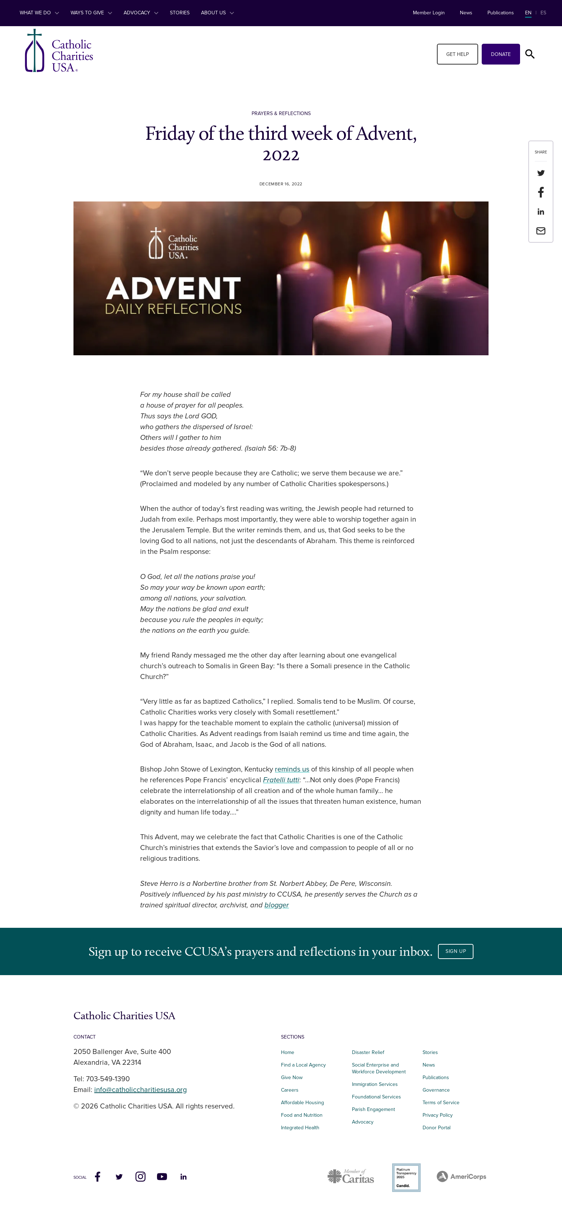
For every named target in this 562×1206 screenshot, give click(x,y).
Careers (290, 1090)
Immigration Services (375, 1084)
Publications (500, 13)
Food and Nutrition (302, 1115)
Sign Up (456, 951)
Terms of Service (441, 1103)
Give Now (292, 1077)
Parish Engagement (373, 1109)
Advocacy (141, 13)
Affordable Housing (302, 1103)
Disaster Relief (368, 1052)
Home (287, 1052)
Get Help (457, 54)
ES (543, 13)
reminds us (292, 769)
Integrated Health (300, 1128)
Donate (501, 54)
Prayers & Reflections (281, 113)
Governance (436, 1090)
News (466, 13)
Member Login (429, 13)
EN (528, 13)
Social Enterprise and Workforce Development (381, 1068)
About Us (217, 13)
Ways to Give (91, 13)
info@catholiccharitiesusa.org (140, 1090)
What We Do (39, 13)
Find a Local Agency (303, 1065)
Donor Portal (437, 1128)
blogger (277, 905)
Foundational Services (376, 1097)
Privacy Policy (438, 1115)
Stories (180, 13)
